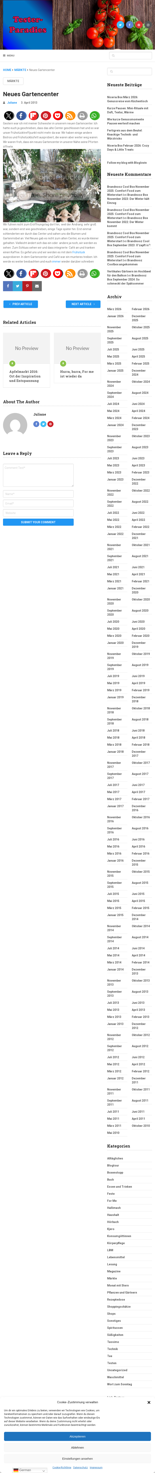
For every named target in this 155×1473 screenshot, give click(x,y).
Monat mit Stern (118, 1285)
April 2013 (138, 1009)
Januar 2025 (115, 370)
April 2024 (138, 411)
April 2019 (138, 683)
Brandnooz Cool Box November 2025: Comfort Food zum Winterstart (128, 190)
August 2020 (140, 610)
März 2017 (114, 799)
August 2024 (140, 392)
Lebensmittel (116, 1257)
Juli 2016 (113, 839)
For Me (112, 1200)
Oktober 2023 (141, 436)
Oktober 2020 (141, 599)
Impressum (96, 1467)
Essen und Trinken (119, 1186)
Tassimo (113, 1342)
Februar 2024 (140, 418)
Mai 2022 (113, 519)
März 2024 (114, 418)
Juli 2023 (113, 458)
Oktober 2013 (141, 980)
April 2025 (138, 356)
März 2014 (114, 962)
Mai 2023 (113, 465)
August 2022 (140, 501)
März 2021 (114, 581)
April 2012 (138, 1064)
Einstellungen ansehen (77, 1458)
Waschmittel (115, 1377)
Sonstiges (114, 1320)
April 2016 (138, 846)
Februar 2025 (140, 363)
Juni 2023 (138, 458)
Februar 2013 (140, 1016)
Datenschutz (80, 1467)
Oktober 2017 (141, 762)
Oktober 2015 (141, 871)
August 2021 (140, 556)
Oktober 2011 (141, 1089)
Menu (11, 55)
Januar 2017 (115, 806)
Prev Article (20, 304)
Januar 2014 (115, 969)
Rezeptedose (116, 1299)
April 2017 (138, 792)
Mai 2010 (113, 1132)
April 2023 (138, 465)
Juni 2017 (138, 785)
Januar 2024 (115, 425)
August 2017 (140, 774)
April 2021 (138, 574)
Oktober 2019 (141, 654)
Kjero (110, 1229)
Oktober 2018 (141, 708)
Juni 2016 (138, 839)
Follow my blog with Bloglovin (127, 162)
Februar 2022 (140, 527)
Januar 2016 (115, 860)
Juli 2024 (113, 404)
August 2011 (140, 1100)
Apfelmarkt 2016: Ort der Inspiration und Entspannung (25, 376)
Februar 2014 (140, 962)
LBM (110, 1250)
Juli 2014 (113, 948)
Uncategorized (117, 1370)
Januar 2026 (115, 316)
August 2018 (140, 719)
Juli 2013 (113, 1002)
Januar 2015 (115, 915)
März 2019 (114, 690)
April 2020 (138, 628)
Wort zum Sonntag (119, 1384)
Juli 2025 (113, 349)
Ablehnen (77, 1447)
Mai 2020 (113, 628)
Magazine (113, 1271)
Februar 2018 (140, 744)
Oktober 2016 (141, 817)
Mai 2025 (113, 356)
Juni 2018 (138, 730)
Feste (111, 1193)
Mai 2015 (113, 901)
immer (56, 261)
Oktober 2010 (141, 1125)
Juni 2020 (138, 621)
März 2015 (114, 908)
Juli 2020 (113, 621)
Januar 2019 (115, 697)
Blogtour (113, 1165)
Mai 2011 (113, 1118)
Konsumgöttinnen (119, 1236)
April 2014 (138, 955)
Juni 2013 (138, 1002)
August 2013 (140, 991)
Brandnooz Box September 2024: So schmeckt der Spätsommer (127, 279)
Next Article (83, 304)
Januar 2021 (115, 588)
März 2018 (114, 744)
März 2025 (114, 363)
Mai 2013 (113, 1009)
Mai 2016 (113, 846)
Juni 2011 (138, 1111)
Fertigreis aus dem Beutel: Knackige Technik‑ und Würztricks (124, 134)
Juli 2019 (113, 676)
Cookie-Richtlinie (61, 1467)
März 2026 (114, 309)
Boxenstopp (115, 1172)
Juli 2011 (113, 1111)
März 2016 (114, 853)
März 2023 (114, 472)
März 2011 (114, 1125)
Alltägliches (115, 1158)
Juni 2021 (138, 567)
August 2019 (140, 665)
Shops (111, 1313)
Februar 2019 (140, 690)
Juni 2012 (138, 1057)
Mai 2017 (113, 792)
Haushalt (113, 1215)
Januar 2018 (115, 751)
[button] (149, 1402)
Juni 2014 (138, 948)
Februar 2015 (140, 908)
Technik (112, 1349)
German (22, 1470)
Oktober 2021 (141, 545)
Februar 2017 (140, 799)
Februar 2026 (140, 309)
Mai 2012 (113, 1064)
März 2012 (114, 1071)
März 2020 (114, 635)
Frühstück (78, 252)
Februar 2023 (140, 472)
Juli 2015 (113, 893)
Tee (109, 1356)
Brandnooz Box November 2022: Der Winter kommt (127, 222)
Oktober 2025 (141, 327)
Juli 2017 (113, 785)
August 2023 (140, 447)
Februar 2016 (140, 853)
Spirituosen (115, 1327)
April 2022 (138, 519)
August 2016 (140, 828)
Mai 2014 (113, 955)
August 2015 (140, 882)
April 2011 (138, 1118)
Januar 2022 (115, 534)
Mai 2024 (113, 411)
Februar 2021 (140, 581)
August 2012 (140, 1046)
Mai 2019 (113, 683)
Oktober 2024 (141, 381)
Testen (111, 1363)
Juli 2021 (113, 567)
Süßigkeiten (115, 1334)
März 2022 (114, 527)
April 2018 (138, 737)
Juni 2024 (138, 404)
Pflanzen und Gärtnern (122, 1292)
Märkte (13, 81)
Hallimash (114, 1207)
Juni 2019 (138, 676)
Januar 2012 (115, 1078)
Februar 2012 (140, 1071)
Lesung (112, 1264)
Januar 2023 (115, 479)
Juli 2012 (113, 1057)
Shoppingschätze (119, 1306)
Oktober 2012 (141, 1035)
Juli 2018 (113, 730)
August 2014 (140, 937)
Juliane (12, 102)
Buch (110, 1179)
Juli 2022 (113, 512)
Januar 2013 (115, 1024)
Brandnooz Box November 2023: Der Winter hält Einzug (128, 198)
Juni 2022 (138, 512)
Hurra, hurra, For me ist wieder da (77, 373)
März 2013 (114, 1016)
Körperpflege (116, 1243)
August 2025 (140, 338)
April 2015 (138, 901)
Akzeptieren (77, 1436)
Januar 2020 (115, 642)
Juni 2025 (138, 349)
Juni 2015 (138, 893)
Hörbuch (113, 1222)
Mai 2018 (113, 737)
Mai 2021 (113, 574)
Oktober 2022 (141, 490)
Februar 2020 (140, 635)
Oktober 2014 (141, 926)
